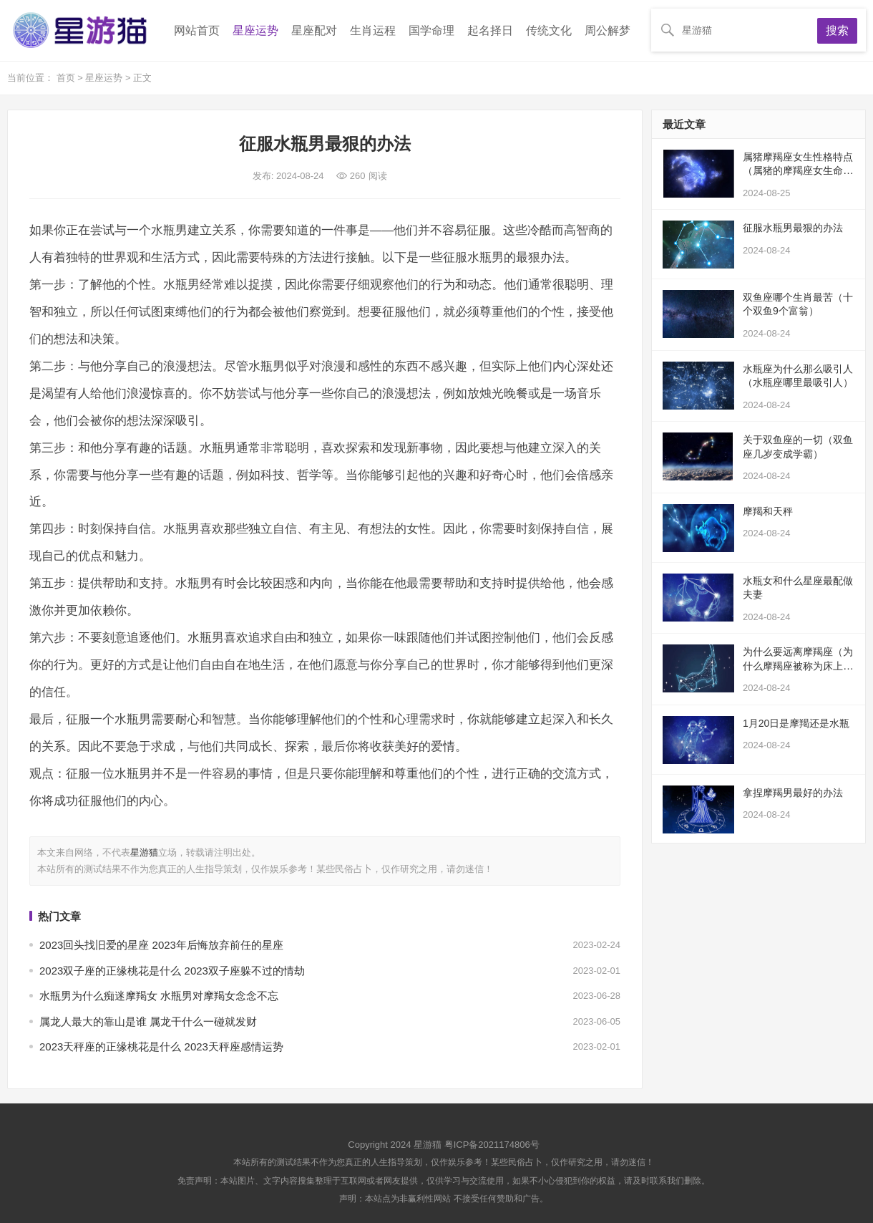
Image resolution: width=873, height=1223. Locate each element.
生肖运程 (373, 30)
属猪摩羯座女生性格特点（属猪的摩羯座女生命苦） (798, 170)
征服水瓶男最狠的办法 (793, 227)
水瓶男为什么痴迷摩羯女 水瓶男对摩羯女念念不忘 (158, 996)
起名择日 (490, 30)
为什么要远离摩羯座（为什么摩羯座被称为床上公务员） (798, 665)
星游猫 (144, 852)
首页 (67, 77)
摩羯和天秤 (768, 511)
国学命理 (431, 30)
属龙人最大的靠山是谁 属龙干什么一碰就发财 (148, 1021)
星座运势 (255, 30)
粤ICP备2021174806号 (492, 1144)
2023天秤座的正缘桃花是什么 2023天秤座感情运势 (161, 1046)
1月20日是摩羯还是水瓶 (796, 723)
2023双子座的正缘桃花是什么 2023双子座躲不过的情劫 (172, 971)
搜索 (837, 30)
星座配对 (314, 30)
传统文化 (549, 30)
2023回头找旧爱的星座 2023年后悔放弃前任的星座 (161, 945)
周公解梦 (607, 30)
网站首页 (197, 30)
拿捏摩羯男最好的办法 (793, 792)
